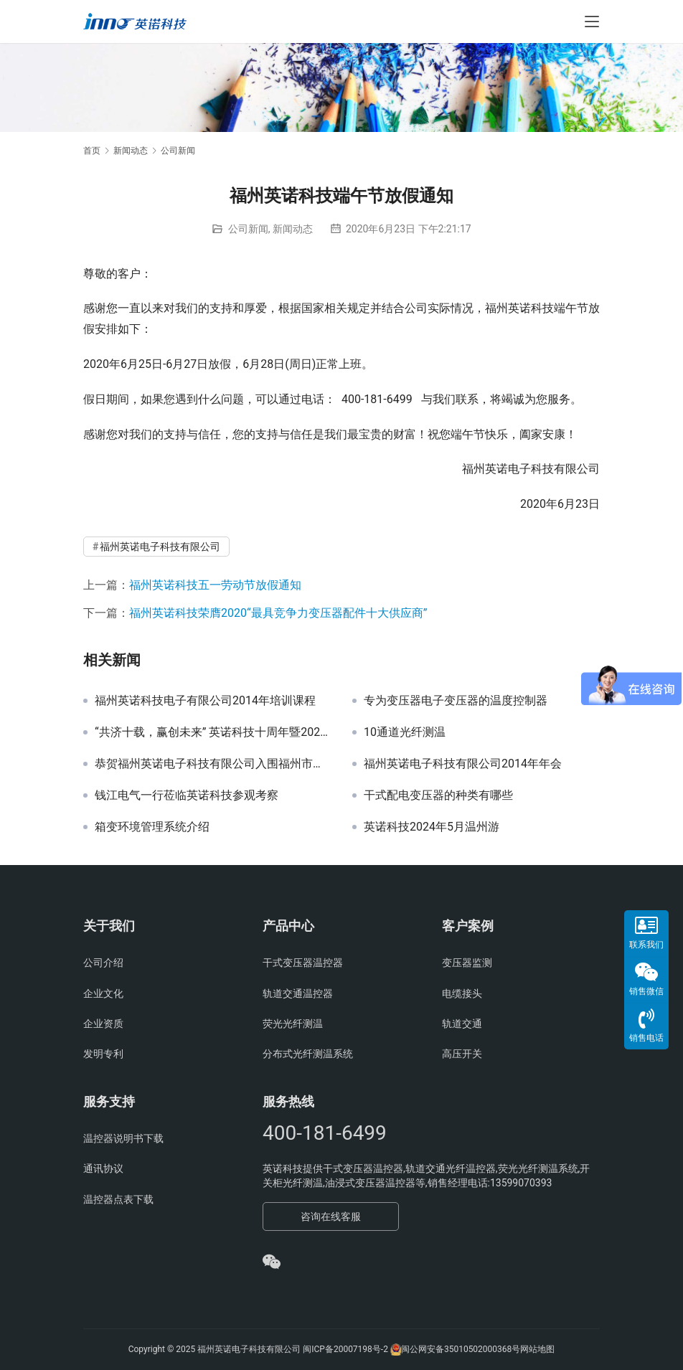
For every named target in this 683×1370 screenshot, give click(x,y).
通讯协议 (103, 1168)
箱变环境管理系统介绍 (152, 827)
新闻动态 (293, 229)
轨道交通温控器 (298, 993)
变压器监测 (467, 962)
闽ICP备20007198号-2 (345, 1349)
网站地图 (537, 1349)
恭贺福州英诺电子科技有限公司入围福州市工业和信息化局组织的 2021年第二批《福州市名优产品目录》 (213, 763)
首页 (91, 151)
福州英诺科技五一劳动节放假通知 (215, 585)
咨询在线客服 (331, 1216)
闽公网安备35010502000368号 (460, 1349)
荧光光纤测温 (293, 1023)
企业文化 (103, 993)
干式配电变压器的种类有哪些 (438, 795)
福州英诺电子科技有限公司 (160, 546)
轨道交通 (462, 1023)
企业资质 (103, 1023)
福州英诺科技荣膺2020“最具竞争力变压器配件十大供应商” (278, 613)
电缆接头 (462, 993)
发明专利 (103, 1053)
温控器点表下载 (118, 1199)
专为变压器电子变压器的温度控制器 (455, 700)
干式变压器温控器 (303, 962)
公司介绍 (103, 962)
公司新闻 (248, 229)
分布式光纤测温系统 (308, 1053)
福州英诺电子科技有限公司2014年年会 (463, 763)
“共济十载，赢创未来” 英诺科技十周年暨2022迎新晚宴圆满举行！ (213, 732)
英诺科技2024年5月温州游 (431, 827)
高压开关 (462, 1053)
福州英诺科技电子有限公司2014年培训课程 (205, 700)
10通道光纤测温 (405, 732)
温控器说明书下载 (123, 1138)
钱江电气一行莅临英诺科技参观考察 (186, 795)
